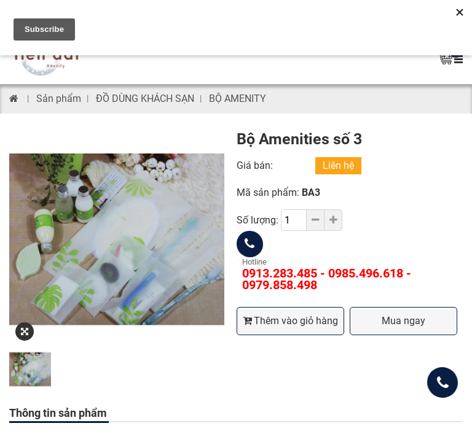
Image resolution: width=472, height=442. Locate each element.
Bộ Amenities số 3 (299, 139)
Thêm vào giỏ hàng (290, 321)
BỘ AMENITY (237, 98)
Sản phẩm (58, 98)
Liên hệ (338, 165)
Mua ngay (403, 321)
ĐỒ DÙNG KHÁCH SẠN (145, 98)
